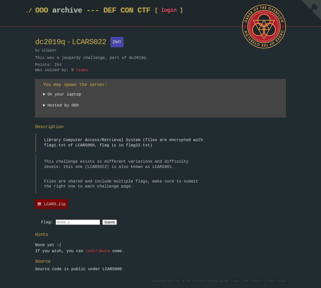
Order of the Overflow (188, 281)
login (169, 11)
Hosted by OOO (63, 106)
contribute (98, 251)
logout (235, 281)
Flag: (47, 222)
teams (82, 70)
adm (246, 281)
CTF (143, 11)
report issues (276, 281)
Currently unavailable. (69, 106)
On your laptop (64, 94)
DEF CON (118, 11)
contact (258, 281)
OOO (41, 11)
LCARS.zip (55, 204)
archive (67, 11)
